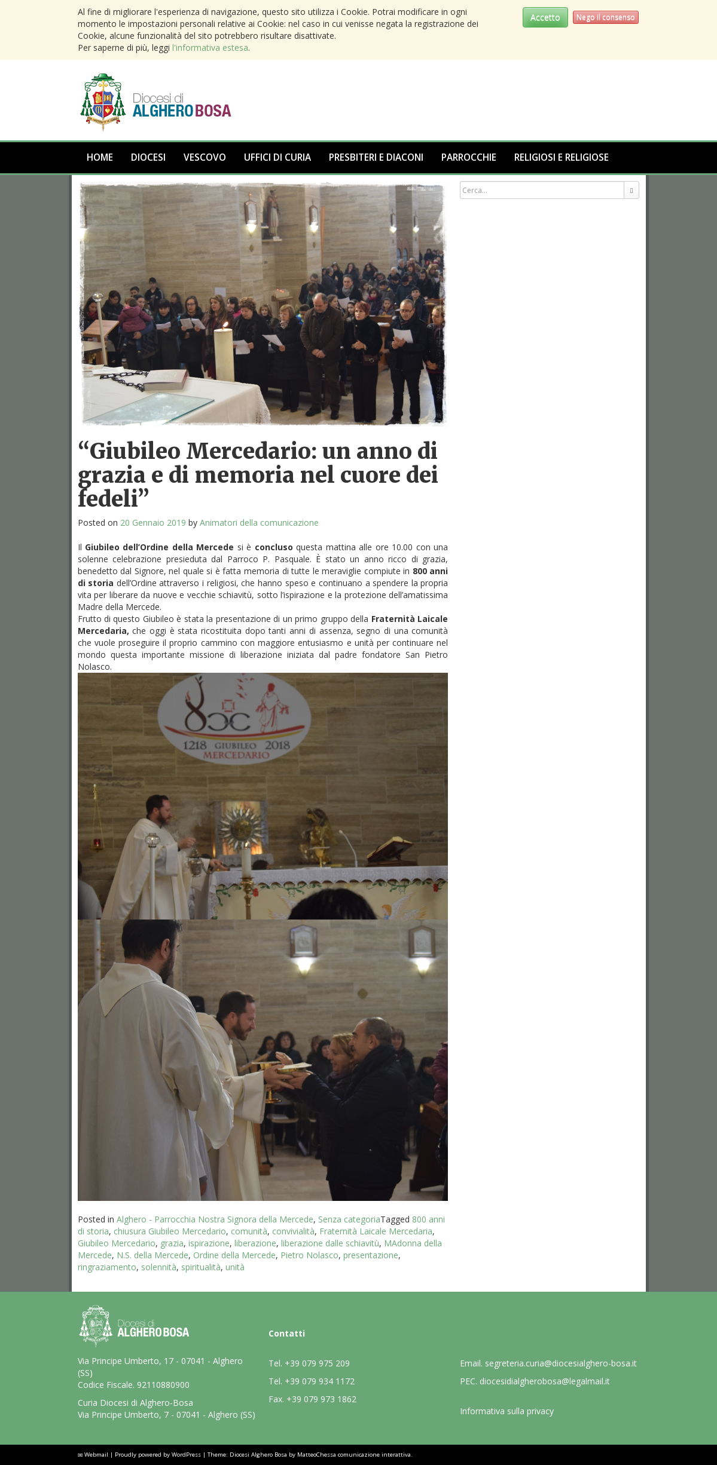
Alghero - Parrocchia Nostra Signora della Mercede (215, 1219)
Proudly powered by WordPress (158, 1454)
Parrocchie (468, 157)
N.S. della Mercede (152, 1255)
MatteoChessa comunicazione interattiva (354, 1454)
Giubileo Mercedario (116, 1243)
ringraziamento (107, 1267)
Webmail (96, 1454)
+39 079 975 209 (317, 1363)
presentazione (370, 1255)
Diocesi (148, 157)
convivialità (293, 1231)
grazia (172, 1243)
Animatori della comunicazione (259, 522)
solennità (158, 1267)
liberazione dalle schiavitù (330, 1243)
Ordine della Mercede (234, 1255)
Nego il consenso (605, 17)
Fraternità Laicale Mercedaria (375, 1231)
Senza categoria (349, 1219)
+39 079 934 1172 (320, 1381)
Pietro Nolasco (309, 1255)
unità (235, 1267)
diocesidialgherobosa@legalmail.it (545, 1381)
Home (100, 157)
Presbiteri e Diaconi (376, 157)
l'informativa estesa (210, 47)
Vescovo (205, 157)
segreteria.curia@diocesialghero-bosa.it (561, 1363)
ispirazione (209, 1243)
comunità (249, 1231)
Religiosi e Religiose (561, 157)
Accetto (545, 17)
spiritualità (201, 1267)
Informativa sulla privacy (507, 1411)
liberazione (255, 1243)
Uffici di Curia (277, 157)
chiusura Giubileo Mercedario (170, 1231)
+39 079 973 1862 (321, 1399)
